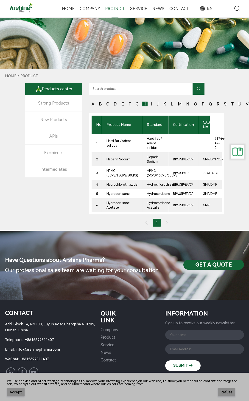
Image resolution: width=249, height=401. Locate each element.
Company (90, 8)
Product (115, 8)
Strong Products (53, 103)
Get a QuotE (213, 265)
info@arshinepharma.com (38, 349)
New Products (53, 119)
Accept (16, 392)
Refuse (226, 392)
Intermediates (53, 169)
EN (206, 8)
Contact (179, 8)
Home (68, 8)
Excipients (53, 152)
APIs (53, 136)
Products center (53, 88)
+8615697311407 (39, 340)
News (158, 8)
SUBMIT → (183, 365)
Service (138, 8)
